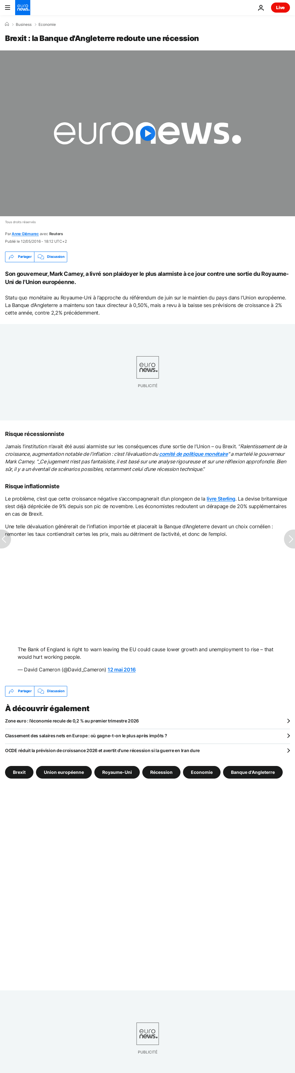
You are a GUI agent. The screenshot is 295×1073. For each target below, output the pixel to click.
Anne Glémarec (25, 233)
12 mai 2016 (121, 669)
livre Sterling (221, 499)
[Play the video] (147, 133)
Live (280, 7)
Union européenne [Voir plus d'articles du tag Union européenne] (64, 772)
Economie (47, 24)
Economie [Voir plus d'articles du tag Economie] (202, 772)
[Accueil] (7, 24)
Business (24, 24)
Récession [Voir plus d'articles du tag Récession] (161, 772)
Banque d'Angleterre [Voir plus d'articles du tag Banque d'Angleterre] (253, 772)
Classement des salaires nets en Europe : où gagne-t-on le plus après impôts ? (86, 735)
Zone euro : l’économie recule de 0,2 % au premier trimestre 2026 (72, 720)
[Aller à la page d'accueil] (22, 7)
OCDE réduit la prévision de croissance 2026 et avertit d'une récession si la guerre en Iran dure (102, 750)
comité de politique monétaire (193, 454)
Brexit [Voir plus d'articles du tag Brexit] (19, 772)
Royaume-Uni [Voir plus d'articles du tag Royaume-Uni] (117, 772)
